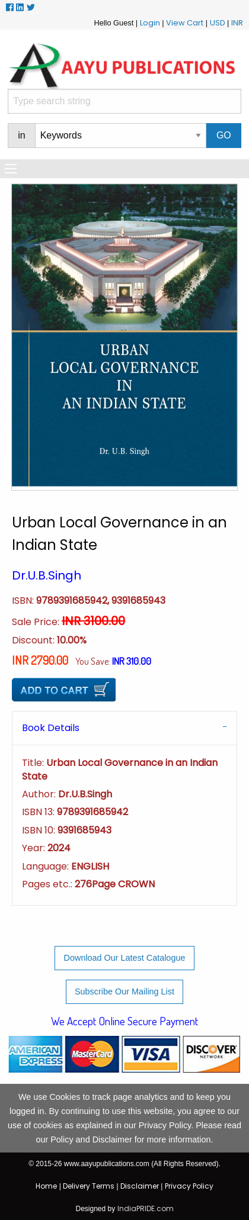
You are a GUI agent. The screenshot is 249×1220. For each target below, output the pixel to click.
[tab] (124, 728)
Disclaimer (139, 1186)
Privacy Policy (189, 1186)
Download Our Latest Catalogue (125, 958)
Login (150, 23)
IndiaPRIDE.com (145, 1208)
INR (237, 23)
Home (46, 1186)
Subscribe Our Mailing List (124, 991)
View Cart (184, 23)
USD (217, 23)
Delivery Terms (88, 1186)
